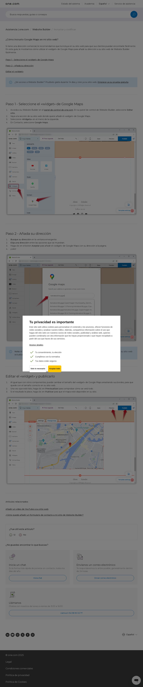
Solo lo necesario (38, 370)
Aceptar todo (55, 370)
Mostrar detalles (36, 345)
